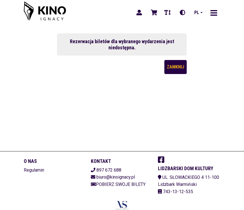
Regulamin (34, 170)
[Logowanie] (139, 12)
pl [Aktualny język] (196, 12)
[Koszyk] (153, 12)
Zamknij (175, 67)
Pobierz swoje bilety (118, 184)
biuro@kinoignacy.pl (115, 177)
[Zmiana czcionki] (167, 12)
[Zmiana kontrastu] (182, 12)
